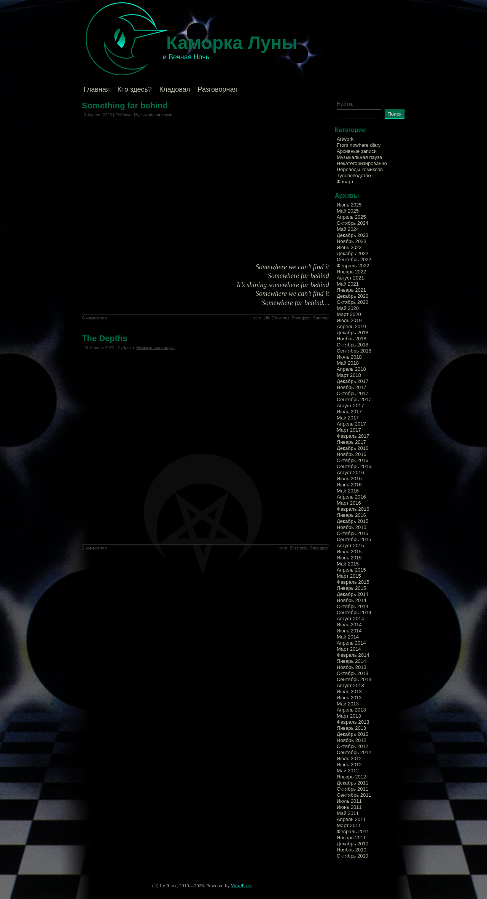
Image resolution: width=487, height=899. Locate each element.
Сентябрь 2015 (354, 539)
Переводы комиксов (360, 169)
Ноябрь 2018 (351, 338)
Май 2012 (348, 771)
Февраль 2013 (353, 722)
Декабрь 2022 (352, 253)
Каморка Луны (232, 43)
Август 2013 (350, 685)
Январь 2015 (351, 588)
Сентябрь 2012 (354, 752)
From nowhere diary (359, 145)
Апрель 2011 (351, 819)
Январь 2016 (351, 515)
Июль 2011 (349, 801)
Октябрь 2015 (352, 533)
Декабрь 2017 (352, 381)
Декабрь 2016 (352, 448)
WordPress (241, 885)
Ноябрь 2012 (351, 740)
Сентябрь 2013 (354, 679)
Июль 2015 (349, 551)
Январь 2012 (351, 777)
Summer (321, 318)
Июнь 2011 (349, 807)
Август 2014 (350, 618)
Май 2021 (348, 284)
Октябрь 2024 (352, 223)
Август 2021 (350, 278)
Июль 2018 (349, 357)
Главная (97, 89)
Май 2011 (348, 813)
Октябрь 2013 (352, 673)
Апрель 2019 (351, 326)
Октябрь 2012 (352, 746)
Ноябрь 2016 (351, 454)
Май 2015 (348, 564)
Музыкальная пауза (153, 115)
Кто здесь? (135, 89)
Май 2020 (348, 308)
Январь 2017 (351, 442)
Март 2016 (349, 503)
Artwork (345, 139)
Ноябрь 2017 (351, 387)
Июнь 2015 (349, 558)
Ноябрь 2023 (351, 241)
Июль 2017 (349, 412)
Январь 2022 (351, 272)
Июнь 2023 (349, 247)
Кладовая (174, 89)
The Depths (104, 338)
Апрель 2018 (351, 369)
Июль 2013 (349, 691)
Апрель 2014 (351, 643)
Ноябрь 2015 (351, 527)
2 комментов (94, 548)
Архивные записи (357, 151)
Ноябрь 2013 (351, 667)
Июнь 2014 (349, 631)
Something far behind (125, 105)
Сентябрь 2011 (354, 795)
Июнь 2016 (349, 485)
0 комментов (94, 318)
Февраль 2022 (353, 265)
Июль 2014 (349, 624)
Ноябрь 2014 (351, 600)
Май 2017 (348, 418)
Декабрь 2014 (352, 594)
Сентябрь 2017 (354, 399)
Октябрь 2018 (352, 345)
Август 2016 (350, 472)
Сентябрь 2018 (354, 351)
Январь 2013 (351, 728)
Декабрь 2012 (352, 734)
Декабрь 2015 (352, 521)
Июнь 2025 (349, 205)
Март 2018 (349, 375)
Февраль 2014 (353, 655)
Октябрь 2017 (352, 393)
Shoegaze (301, 318)
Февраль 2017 (353, 436)
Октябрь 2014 (352, 606)
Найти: (345, 104)
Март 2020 (349, 314)
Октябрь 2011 (352, 789)
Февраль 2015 (353, 582)
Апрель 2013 (351, 710)
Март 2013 (349, 716)
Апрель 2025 (351, 217)
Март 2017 (349, 430)
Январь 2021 (351, 290)
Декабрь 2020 (352, 296)
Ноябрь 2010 (351, 850)
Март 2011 (349, 825)
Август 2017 (350, 405)
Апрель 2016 (351, 497)
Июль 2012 (349, 758)
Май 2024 (348, 229)
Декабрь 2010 (352, 844)
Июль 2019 (349, 320)
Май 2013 (348, 704)
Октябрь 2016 (352, 460)
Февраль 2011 (353, 831)
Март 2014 (349, 649)
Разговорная (217, 89)
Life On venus (277, 318)
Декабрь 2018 (352, 332)
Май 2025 (348, 211)
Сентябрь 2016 (354, 466)
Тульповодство (354, 175)
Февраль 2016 (353, 509)
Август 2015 (350, 545)
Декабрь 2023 (352, 235)
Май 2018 (348, 363)
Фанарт (345, 181)
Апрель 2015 (351, 570)
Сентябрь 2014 (354, 612)
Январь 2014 (351, 661)
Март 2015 (349, 576)
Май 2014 (348, 637)
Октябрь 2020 (352, 302)
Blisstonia (298, 548)
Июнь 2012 (349, 764)
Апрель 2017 (351, 424)
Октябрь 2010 (352, 856)
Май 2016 (348, 491)
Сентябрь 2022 (354, 259)
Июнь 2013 (349, 697)
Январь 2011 (351, 837)
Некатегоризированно (362, 163)
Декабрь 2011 (352, 783)
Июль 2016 (349, 478)
